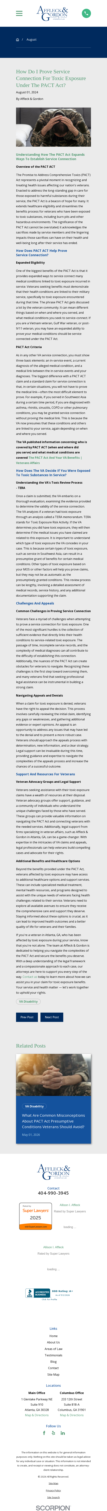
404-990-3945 (53, 1193)
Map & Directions (37, 1415)
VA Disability (28, 1002)
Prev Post (27, 1017)
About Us (53, 1342)
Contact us (30, 977)
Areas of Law (53, 1349)
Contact (53, 1368)
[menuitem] (53, 1483)
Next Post (52, 1017)
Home (53, 1336)
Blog (53, 1362)
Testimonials (53, 1355)
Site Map (53, 1375)
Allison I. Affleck (70, 1205)
